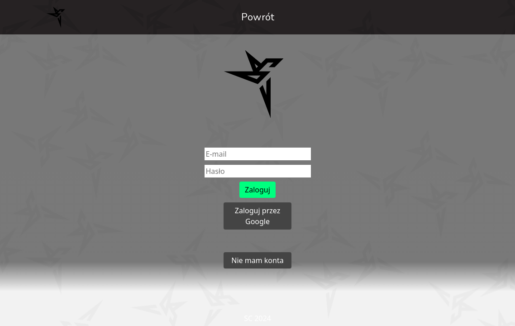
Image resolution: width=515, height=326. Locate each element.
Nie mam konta (257, 260)
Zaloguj (257, 190)
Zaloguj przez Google (257, 216)
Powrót (257, 17)
